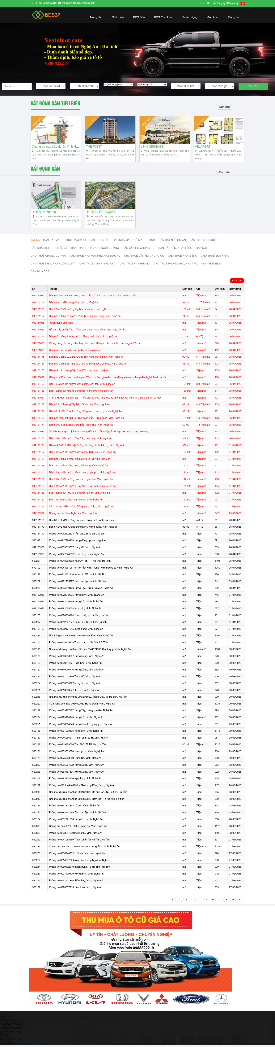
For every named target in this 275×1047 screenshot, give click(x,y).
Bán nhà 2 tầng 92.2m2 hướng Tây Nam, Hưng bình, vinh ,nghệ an (86, 358)
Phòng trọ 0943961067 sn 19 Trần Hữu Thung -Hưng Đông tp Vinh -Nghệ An (91, 569)
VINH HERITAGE (152, 147)
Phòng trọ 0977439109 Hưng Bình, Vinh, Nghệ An (76, 875)
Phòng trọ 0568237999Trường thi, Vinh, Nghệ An (75, 834)
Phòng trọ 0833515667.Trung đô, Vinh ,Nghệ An (75, 549)
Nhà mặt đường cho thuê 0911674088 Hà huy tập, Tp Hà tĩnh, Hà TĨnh (88, 794)
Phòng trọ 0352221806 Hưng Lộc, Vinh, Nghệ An (76, 821)
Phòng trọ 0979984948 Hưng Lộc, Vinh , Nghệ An (76, 719)
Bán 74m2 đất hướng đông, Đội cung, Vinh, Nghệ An (78, 467)
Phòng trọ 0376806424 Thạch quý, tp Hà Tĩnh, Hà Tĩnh (79, 617)
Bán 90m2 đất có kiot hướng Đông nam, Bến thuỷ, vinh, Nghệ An (85, 413)
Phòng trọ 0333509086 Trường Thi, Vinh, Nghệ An (76, 753)
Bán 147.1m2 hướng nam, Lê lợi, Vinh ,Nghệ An (76, 501)
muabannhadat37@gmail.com (78, 2)
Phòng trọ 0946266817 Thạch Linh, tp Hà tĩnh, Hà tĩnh (78, 739)
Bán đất (201, 249)
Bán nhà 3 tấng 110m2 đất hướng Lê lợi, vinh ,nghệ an (79, 460)
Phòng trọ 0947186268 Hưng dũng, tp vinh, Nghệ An (78, 542)
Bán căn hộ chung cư (139, 249)
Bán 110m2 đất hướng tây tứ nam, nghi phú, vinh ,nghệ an (82, 474)
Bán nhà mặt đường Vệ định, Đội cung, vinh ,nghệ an (78, 372)
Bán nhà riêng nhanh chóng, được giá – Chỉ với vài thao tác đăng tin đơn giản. (93, 297)
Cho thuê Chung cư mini (48, 257)
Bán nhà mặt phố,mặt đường (134, 242)
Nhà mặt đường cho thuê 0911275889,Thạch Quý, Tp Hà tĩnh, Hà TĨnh (88, 698)
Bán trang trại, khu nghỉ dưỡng (95, 249)
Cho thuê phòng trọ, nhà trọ (175, 265)
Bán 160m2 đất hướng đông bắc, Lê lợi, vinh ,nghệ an (79, 494)
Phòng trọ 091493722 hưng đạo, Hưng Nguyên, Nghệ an (80, 862)
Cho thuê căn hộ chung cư (144, 257)
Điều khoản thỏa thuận (12, 1025)
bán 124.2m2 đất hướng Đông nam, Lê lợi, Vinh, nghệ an (81, 508)
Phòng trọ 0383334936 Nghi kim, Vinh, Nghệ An (75, 780)
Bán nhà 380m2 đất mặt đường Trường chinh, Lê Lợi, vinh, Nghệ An (87, 447)
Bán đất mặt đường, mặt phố (64, 242)
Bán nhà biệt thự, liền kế (49, 249)
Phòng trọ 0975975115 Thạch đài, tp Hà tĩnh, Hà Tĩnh (78, 644)
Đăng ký (221, 3)
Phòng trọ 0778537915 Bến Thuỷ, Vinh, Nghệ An (75, 889)
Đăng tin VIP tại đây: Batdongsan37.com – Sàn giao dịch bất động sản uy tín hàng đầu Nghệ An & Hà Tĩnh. (108, 379)
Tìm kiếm (253, 86)
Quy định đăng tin (9, 1044)
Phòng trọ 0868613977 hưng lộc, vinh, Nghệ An (75, 685)
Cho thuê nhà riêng (182, 257)
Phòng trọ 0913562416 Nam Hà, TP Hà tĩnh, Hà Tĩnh (77, 576)
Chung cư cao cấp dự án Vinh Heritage (56, 147)
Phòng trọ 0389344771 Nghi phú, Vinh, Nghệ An (75, 664)
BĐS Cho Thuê (163, 17)
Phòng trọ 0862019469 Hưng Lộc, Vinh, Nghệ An (76, 603)
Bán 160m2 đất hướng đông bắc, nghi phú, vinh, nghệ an (81, 392)
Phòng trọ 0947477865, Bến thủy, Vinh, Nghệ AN (76, 882)
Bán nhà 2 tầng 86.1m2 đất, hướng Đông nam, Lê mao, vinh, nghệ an (87, 365)
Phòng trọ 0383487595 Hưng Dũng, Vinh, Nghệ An (76, 773)
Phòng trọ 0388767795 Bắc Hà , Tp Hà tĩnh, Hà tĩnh (77, 814)
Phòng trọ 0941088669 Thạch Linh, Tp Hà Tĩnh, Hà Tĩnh (79, 841)
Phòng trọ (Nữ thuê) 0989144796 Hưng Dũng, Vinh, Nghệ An (82, 787)
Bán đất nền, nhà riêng (175, 249)
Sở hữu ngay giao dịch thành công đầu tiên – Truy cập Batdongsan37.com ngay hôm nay (98, 433)
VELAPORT (202, 147)
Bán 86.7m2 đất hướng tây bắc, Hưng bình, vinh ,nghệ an (81, 522)
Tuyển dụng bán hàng (61, 324)
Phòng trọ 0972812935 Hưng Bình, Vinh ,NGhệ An (76, 596)
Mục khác (213, 17)
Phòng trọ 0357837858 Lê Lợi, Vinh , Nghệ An (74, 807)
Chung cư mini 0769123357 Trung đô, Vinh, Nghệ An (78, 828)
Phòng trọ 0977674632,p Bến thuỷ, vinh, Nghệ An (76, 556)
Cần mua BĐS (40, 273)
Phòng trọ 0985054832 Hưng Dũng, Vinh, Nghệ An (76, 767)
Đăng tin (233, 17)
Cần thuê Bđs (211, 265)
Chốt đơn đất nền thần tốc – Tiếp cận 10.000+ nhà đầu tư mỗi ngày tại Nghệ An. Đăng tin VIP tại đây (105, 399)
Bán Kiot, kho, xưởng (205, 242)
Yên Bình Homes (44, 214)
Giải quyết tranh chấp (11, 1041)
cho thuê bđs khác (215, 257)
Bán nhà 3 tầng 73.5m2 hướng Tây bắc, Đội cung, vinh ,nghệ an (85, 318)
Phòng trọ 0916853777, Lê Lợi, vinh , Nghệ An (74, 692)
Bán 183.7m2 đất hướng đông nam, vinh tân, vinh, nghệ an (82, 386)
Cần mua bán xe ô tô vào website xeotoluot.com (76, 352)
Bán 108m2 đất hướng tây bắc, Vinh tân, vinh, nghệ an (79, 311)
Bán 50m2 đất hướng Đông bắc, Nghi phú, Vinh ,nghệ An (81, 426)
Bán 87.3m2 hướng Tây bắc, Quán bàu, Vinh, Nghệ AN (79, 406)
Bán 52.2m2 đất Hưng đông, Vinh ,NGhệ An (73, 304)
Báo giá (4, 1037)
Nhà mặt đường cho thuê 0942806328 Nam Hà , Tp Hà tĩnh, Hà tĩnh (86, 801)
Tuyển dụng (189, 17)
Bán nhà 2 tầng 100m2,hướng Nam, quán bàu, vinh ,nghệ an (83, 338)
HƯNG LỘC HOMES (101, 214)
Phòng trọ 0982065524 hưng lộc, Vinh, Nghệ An (75, 610)
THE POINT (94, 147)
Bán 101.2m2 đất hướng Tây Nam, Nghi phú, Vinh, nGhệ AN (82, 488)
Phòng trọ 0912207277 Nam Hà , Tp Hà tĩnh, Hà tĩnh (78, 624)
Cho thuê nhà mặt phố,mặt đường (95, 257)
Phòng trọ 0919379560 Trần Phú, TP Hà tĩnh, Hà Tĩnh (78, 746)
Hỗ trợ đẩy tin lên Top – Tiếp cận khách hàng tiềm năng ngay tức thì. (87, 331)
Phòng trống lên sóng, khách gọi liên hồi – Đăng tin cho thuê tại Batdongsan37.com (95, 345)
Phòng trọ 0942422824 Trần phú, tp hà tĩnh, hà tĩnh (77, 535)
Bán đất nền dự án (172, 242)
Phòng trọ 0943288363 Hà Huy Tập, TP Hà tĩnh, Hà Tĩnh (80, 562)
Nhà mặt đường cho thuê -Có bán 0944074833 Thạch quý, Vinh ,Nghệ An (90, 651)
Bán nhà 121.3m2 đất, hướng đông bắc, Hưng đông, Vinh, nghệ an (86, 420)
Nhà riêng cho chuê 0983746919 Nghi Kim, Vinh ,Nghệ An (81, 637)
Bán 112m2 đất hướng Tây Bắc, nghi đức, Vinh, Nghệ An (81, 481)
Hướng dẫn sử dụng (11, 1021)
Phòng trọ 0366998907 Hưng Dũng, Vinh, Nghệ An (76, 658)
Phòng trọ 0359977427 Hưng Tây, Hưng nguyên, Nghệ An (80, 712)
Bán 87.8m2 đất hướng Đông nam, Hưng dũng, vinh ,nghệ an (83, 528)
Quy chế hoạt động (10, 1033)
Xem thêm (224, 107)
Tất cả (35, 241)
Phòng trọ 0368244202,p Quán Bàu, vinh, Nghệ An (77, 855)
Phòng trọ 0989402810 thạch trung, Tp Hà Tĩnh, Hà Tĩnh (79, 868)
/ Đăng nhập (232, 3)
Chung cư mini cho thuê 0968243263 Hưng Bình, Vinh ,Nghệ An (84, 848)
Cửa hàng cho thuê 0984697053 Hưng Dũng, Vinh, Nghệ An (82, 705)
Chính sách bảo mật (11, 1029)
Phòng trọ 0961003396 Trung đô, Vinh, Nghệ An (75, 678)
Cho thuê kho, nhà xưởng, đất (53, 265)
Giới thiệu (118, 17)
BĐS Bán (139, 17)
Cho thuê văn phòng (135, 265)
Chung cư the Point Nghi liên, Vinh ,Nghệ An (73, 515)
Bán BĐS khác (99, 242)
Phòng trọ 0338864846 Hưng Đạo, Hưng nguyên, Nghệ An (81, 726)
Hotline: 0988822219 (45, 2)
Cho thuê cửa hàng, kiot (97, 265)
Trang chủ (96, 17)
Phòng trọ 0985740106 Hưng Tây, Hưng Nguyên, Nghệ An (81, 590)
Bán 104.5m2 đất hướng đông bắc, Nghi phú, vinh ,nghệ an (82, 454)
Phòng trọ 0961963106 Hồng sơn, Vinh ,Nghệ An (76, 732)
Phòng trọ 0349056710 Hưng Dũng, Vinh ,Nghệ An (76, 671)
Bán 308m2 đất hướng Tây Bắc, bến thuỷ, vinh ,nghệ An (80, 440)
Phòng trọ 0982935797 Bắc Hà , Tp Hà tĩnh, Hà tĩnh (77, 583)
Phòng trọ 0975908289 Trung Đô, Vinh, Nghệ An (75, 760)
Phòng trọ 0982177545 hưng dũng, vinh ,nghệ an (76, 630)
